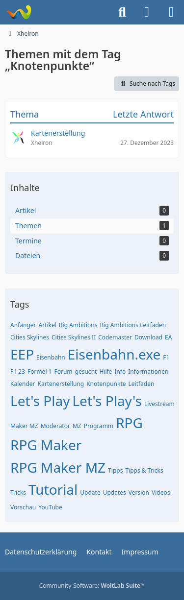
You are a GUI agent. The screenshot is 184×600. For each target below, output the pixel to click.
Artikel (47, 325)
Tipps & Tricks (144, 470)
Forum (63, 371)
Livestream (159, 404)
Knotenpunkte (106, 384)
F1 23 (17, 371)
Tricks (18, 492)
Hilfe (105, 371)
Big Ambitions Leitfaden (133, 325)
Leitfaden (142, 384)
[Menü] (171, 12)
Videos (161, 492)
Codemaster (115, 337)
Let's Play (40, 400)
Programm (99, 426)
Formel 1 (39, 371)
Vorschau (23, 507)
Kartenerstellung (61, 384)
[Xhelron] (18, 12)
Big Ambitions (78, 325)
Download (148, 337)
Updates (114, 492)
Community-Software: (92, 585)
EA (168, 337)
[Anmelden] (147, 12)
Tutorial (53, 489)
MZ (77, 426)
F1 (166, 357)
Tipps (115, 470)
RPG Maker (45, 444)
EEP (22, 354)
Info (120, 371)
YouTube (50, 507)
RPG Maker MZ (57, 467)
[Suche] (122, 12)
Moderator (55, 426)
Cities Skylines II (74, 337)
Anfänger (23, 325)
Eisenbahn (50, 357)
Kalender (22, 384)
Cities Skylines (29, 337)
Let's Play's (106, 400)
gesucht (86, 371)
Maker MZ (24, 426)
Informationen (148, 371)
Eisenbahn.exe (114, 354)
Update (90, 492)
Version (139, 492)
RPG (129, 422)
